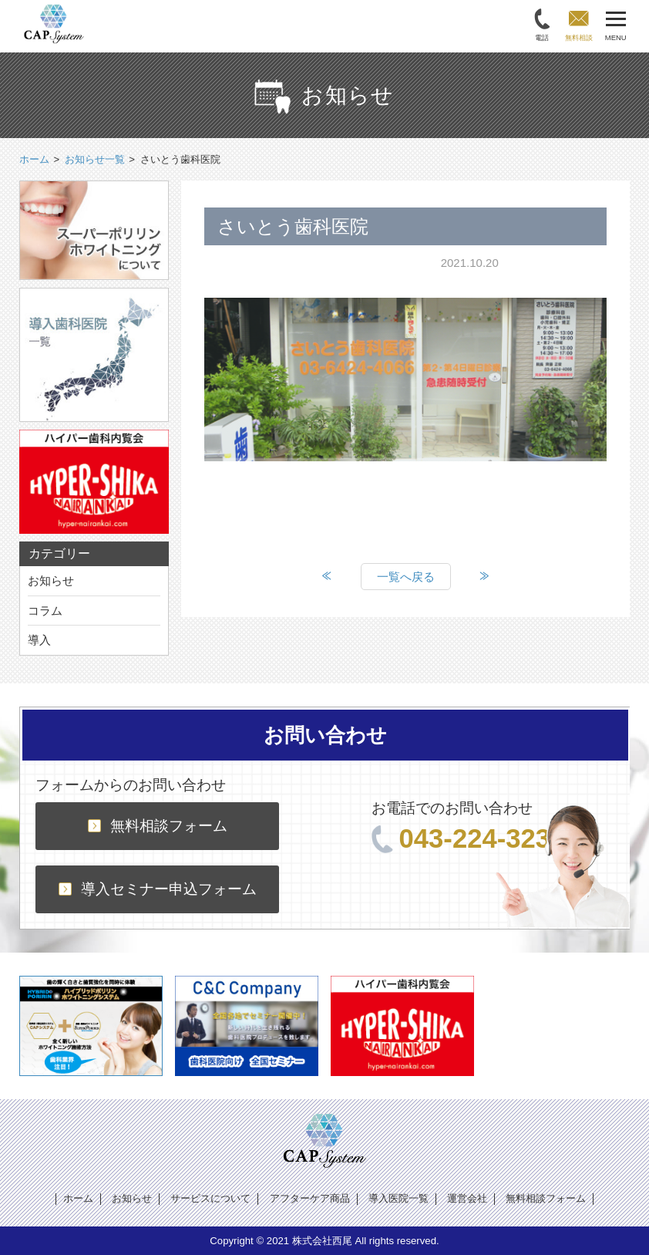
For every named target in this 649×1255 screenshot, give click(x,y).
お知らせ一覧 (95, 159)
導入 (39, 639)
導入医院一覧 (398, 1198)
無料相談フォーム (157, 826)
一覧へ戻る (406, 576)
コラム (45, 610)
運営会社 (467, 1198)
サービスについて (210, 1198)
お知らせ (51, 580)
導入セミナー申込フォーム (158, 889)
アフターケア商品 (310, 1198)
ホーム (78, 1198)
